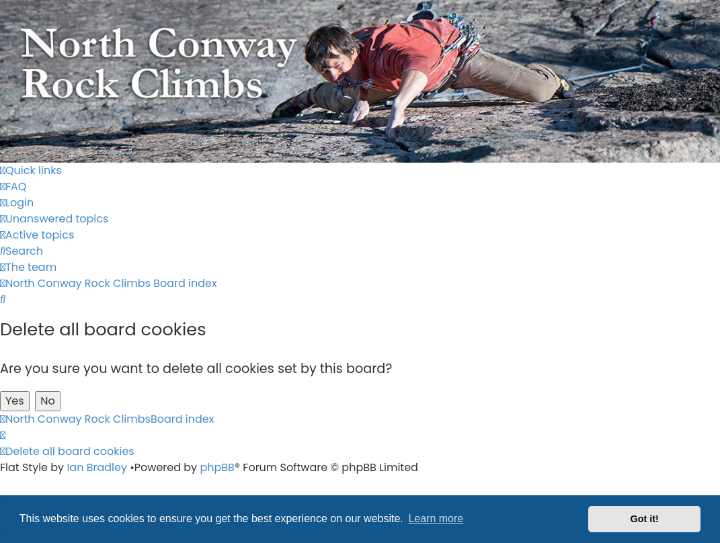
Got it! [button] (645, 518)
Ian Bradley (97, 467)
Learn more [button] (435, 518)
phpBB (217, 467)
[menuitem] (13, 186)
